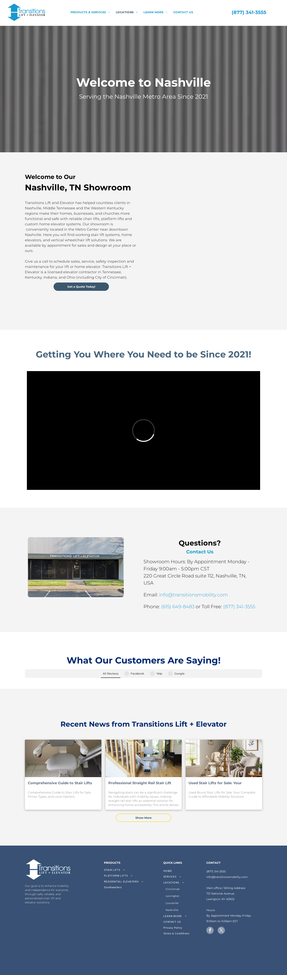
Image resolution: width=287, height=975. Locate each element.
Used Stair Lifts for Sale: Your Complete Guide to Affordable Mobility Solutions (216, 766)
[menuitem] (90, 12)
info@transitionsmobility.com (240, 595)
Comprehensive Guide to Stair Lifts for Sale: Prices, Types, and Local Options (60, 766)
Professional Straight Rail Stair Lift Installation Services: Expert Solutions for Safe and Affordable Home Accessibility (143, 766)
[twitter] (221, 914)
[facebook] (210, 914)
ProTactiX (214, 967)
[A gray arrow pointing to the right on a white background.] (110, 948)
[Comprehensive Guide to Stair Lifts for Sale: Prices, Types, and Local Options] (63, 742)
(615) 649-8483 (225, 606)
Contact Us (247, 552)
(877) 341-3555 (216, 855)
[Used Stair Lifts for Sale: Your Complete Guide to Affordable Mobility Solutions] (224, 742)
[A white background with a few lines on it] (43, 948)
